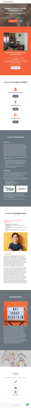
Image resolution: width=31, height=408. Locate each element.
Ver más (15, 96)
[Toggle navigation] (27, 2)
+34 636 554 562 (15, 384)
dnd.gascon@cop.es (15, 390)
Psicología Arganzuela (8, 1)
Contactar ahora (15, 67)
